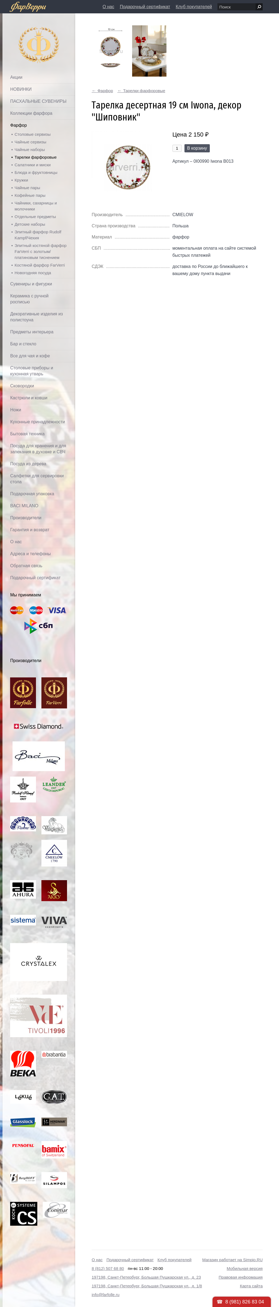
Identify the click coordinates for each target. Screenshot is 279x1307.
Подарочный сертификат (145, 6)
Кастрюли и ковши (28, 398)
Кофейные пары (29, 195)
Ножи (15, 410)
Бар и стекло (23, 344)
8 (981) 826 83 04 (244, 1302)
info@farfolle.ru (105, 1294)
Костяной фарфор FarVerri (39, 265)
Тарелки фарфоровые (35, 157)
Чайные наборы (29, 149)
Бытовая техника (27, 433)
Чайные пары (27, 187)
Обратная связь (26, 565)
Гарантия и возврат (29, 529)
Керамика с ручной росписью (29, 299)
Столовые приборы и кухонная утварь (31, 371)
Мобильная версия (245, 1268)
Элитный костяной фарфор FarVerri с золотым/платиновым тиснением (40, 251)
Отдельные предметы (35, 216)
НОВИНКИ (21, 89)
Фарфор (18, 125)
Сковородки (22, 386)
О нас (108, 6)
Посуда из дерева (28, 463)
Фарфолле (26, 31)
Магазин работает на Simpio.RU (232, 1259)
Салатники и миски (32, 164)
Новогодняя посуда (32, 272)
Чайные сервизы (30, 142)
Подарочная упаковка (32, 493)
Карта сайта (251, 1286)
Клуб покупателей (194, 6)
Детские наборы (29, 224)
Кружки (21, 180)
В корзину (197, 148)
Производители (25, 517)
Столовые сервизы (32, 134)
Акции (16, 77)
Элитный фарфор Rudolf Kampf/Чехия (37, 235)
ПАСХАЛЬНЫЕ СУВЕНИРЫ (38, 101)
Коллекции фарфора (31, 113)
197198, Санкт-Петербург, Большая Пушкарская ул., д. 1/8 (147, 1286)
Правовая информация (241, 1277)
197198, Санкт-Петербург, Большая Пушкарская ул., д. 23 (146, 1277)
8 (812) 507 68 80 (108, 1268)
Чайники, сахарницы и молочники (35, 206)
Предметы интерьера (31, 332)
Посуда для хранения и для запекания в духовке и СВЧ (38, 448)
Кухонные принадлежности (37, 421)
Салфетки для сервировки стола (36, 478)
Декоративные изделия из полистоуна (36, 317)
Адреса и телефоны (30, 553)
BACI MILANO (24, 505)
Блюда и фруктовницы (35, 172)
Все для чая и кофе (30, 356)
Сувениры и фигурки (31, 284)
